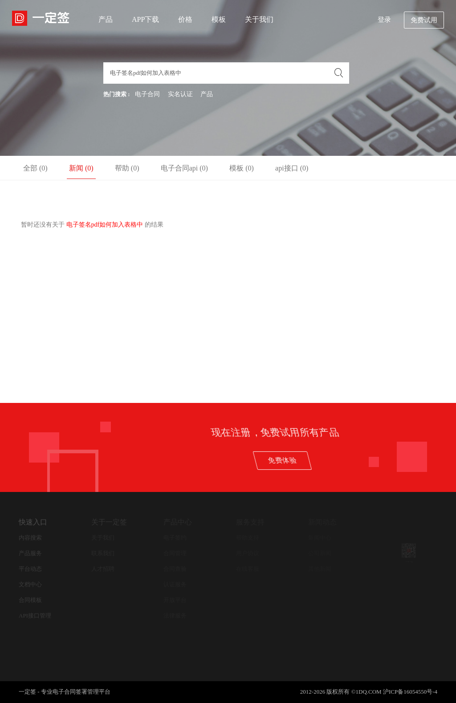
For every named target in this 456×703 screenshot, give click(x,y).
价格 (185, 19)
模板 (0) (241, 168)
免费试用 (424, 20)
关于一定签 (109, 522)
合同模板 (30, 600)
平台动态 (30, 568)
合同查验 (175, 568)
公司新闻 (319, 553)
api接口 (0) (291, 168)
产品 (105, 19)
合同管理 (175, 553)
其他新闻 (319, 568)
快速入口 (33, 522)
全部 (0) (35, 168)
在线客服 (247, 568)
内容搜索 (30, 537)
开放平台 (175, 600)
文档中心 (30, 584)
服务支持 (250, 522)
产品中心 (177, 522)
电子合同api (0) (184, 168)
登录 (384, 19)
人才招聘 (102, 568)
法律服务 (175, 615)
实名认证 (180, 94)
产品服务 (30, 553)
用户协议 (247, 553)
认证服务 (175, 584)
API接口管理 (35, 615)
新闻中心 (319, 537)
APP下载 (145, 19)
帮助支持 (247, 537)
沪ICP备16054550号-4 (410, 691)
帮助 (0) (127, 168)
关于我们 (259, 19)
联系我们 (102, 553)
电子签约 (175, 537)
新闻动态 (322, 522)
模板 (219, 19)
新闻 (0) (81, 168)
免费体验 (378, 460)
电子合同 (147, 94)
